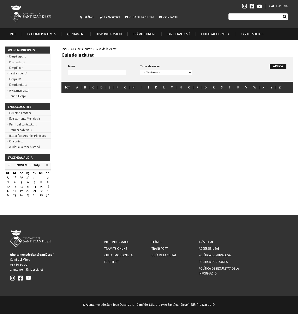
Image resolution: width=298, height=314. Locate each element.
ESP (278, 6)
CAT (271, 6)
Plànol (89, 17)
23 (48, 190)
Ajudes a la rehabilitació (24, 147)
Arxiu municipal (19, 90)
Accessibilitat (209, 248)
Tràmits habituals (20, 130)
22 (41, 190)
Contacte (170, 17)
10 (8, 186)
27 (27, 195)
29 (41, 195)
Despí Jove (16, 67)
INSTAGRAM (244, 6)
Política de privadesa (215, 255)
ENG (285, 6)
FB (251, 6)
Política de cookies (213, 262)
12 (21, 186)
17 (8, 190)
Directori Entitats (20, 113)
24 (8, 195)
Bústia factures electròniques (27, 135)
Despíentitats (18, 84)
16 (47, 186)
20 (28, 190)
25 (14, 195)
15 (41, 186)
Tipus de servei (150, 66)
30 (47, 195)
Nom (71, 66)
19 (21, 190)
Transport (112, 17)
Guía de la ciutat (141, 17)
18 (14, 190)
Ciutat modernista (118, 255)
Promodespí (17, 62)
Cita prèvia (16, 141)
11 (14, 186)
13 (28, 186)
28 (34, 195)
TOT (67, 87)
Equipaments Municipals (24, 118)
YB (259, 6)
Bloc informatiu (116, 242)
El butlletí (112, 262)
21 (34, 190)
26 (21, 195)
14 (34, 186)
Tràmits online (144, 34)
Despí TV (15, 79)
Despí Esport (17, 56)
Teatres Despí (18, 73)
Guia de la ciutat (81, 49)
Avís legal (206, 242)
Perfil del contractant (22, 124)
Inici (13, 34)
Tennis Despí (17, 96)
